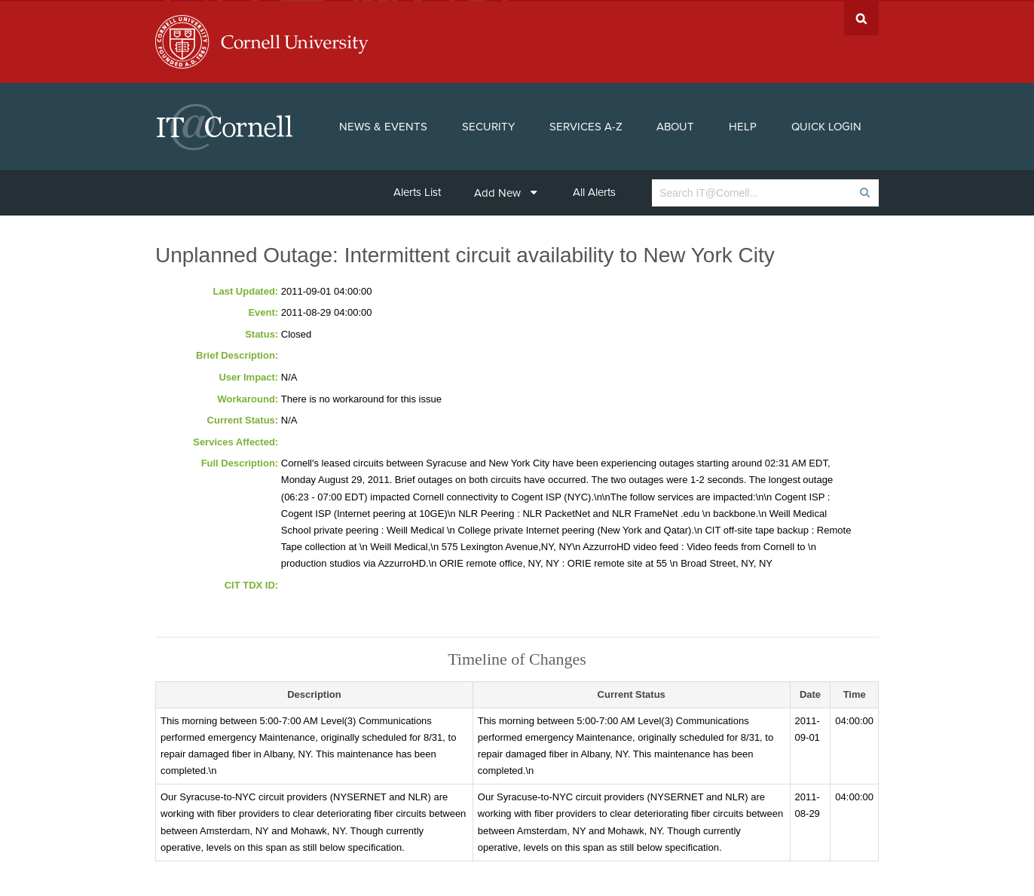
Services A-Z (586, 125)
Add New (505, 191)
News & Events (383, 125)
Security (488, 125)
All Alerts (594, 190)
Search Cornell (861, 17)
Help (743, 125)
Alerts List (417, 190)
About (675, 125)
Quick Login (826, 125)
